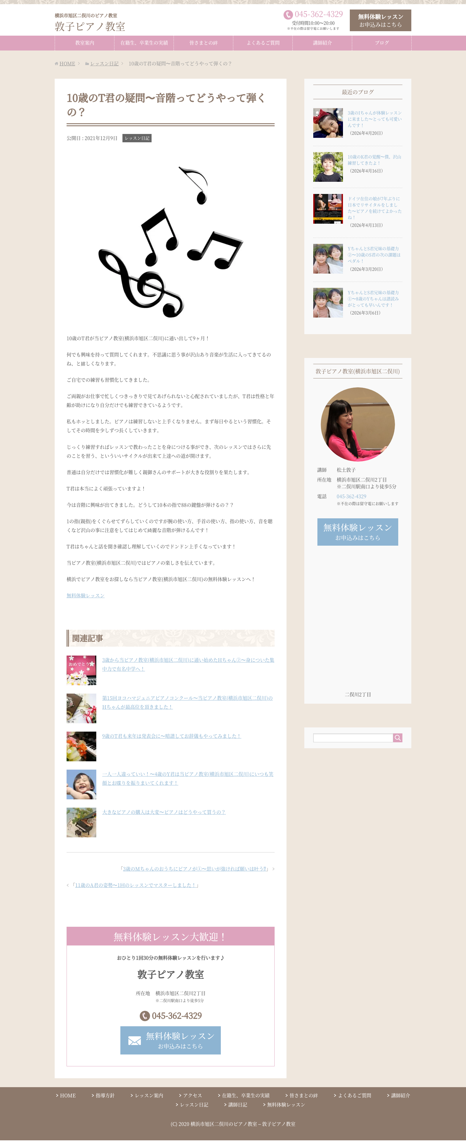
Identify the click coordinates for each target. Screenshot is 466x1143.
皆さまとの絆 (203, 42)
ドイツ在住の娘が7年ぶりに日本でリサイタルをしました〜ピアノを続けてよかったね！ (375, 207)
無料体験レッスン (86, 595)
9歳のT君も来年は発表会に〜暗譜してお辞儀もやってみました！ (171, 735)
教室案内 (84, 42)
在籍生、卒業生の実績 (144, 42)
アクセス (192, 1097)
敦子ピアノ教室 (92, 22)
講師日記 (237, 1107)
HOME (68, 1097)
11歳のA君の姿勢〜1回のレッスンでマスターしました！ (135, 885)
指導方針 (105, 1097)
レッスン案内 (149, 1097)
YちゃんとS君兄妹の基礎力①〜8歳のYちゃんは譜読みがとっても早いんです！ (373, 298)
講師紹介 (322, 42)
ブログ (382, 42)
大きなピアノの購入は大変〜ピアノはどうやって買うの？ (164, 812)
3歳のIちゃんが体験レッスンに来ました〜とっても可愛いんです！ (375, 119)
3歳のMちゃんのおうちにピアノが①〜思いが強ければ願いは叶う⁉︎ (194, 868)
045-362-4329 (177, 1017)
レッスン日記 (137, 138)
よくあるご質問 (263, 42)
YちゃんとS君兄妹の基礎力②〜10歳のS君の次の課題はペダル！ (374, 254)
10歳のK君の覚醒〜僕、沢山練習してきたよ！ (374, 160)
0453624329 (319, 13)
